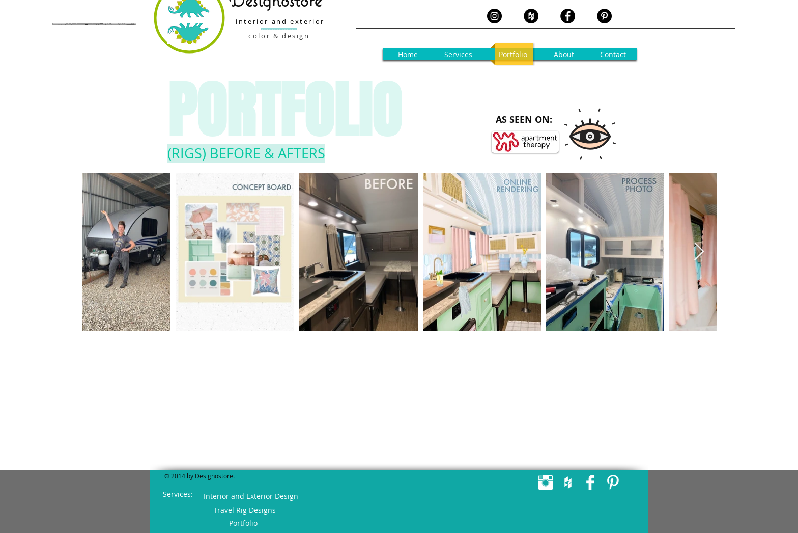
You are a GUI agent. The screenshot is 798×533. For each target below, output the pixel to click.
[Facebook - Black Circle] (567, 16)
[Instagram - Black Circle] (494, 16)
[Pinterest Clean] (612, 482)
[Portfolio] (243, 523)
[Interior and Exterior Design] (251, 496)
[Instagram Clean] (545, 482)
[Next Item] (699, 252)
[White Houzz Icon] (568, 482)
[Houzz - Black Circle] (531, 16)
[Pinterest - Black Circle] (604, 16)
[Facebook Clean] (590, 482)
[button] (459, 54)
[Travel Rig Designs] (244, 510)
